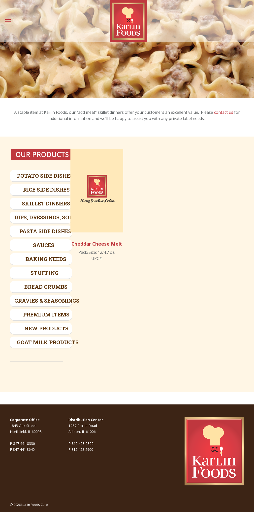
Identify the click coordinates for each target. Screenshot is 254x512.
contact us (223, 112)
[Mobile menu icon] (8, 21)
